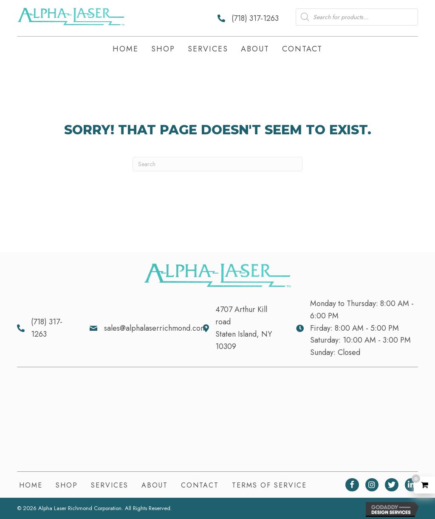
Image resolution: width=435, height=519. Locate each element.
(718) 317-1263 (255, 18)
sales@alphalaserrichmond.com (155, 328)
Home (30, 485)
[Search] (217, 164)
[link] (125, 50)
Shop (67, 485)
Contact (200, 485)
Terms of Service (269, 485)
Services (109, 485)
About (154, 485)
